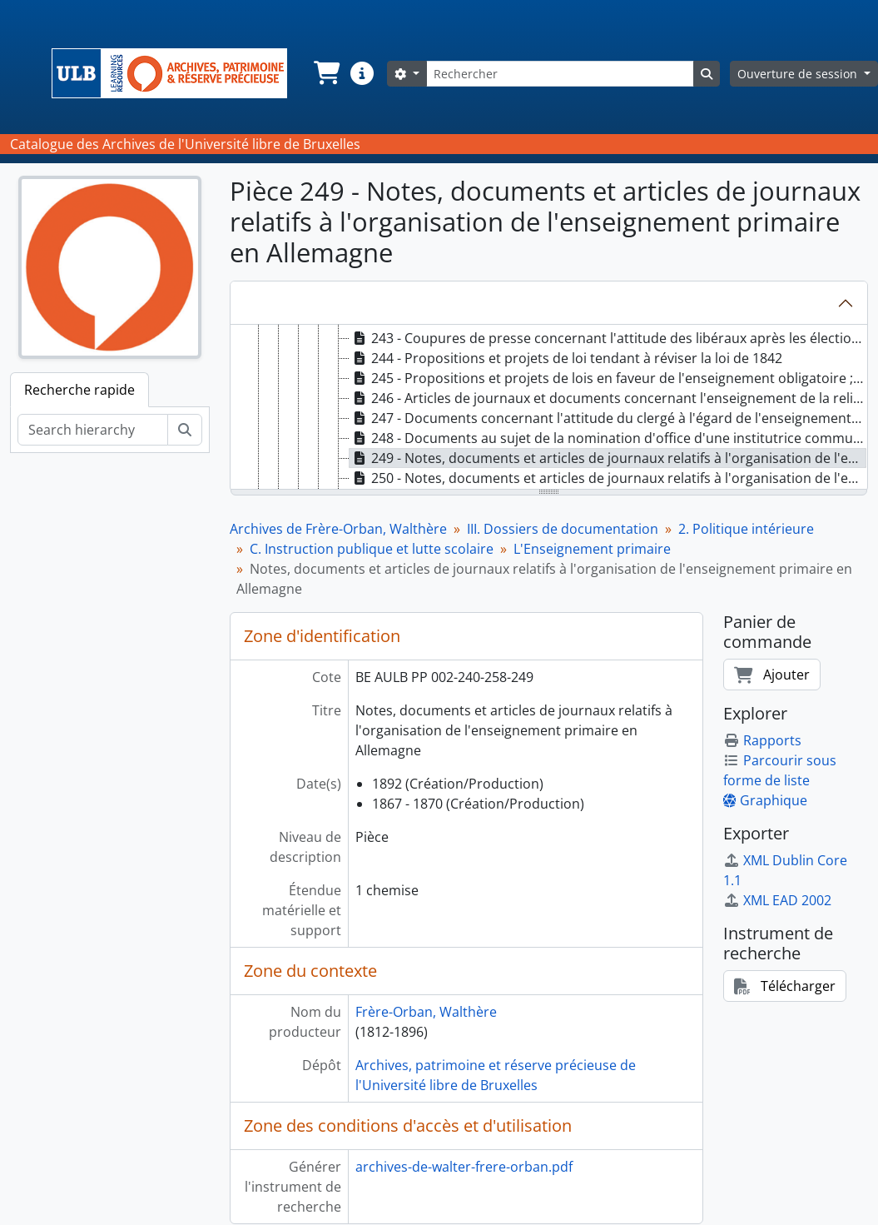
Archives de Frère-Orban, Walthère (338, 529)
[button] (325, 73)
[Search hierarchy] (92, 430)
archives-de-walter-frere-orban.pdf (464, 1167)
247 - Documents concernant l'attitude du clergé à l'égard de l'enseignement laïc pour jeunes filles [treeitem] (608, 418)
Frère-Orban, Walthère (426, 1012)
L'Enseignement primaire (592, 549)
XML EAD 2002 (777, 900)
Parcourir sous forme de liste (779, 770)
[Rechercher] (560, 74)
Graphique (765, 800)
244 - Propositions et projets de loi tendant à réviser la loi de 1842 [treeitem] (566, 358)
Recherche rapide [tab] (79, 390)
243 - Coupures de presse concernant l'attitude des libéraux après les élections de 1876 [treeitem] (608, 338)
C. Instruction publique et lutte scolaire (372, 549)
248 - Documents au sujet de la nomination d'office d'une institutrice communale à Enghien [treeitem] (608, 438)
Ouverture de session (799, 74)
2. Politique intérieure (746, 529)
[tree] (549, 408)
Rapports (762, 740)
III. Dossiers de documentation (562, 529)
